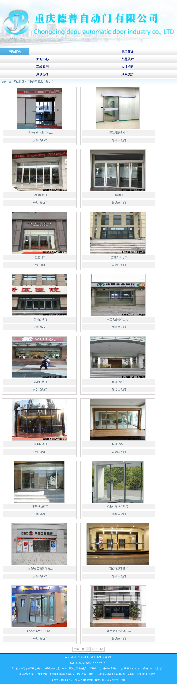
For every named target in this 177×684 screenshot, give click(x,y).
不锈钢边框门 (40, 506)
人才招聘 (127, 66)
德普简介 (127, 51)
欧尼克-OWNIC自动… (40, 631)
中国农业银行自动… (119, 319)
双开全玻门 (119, 381)
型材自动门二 (119, 257)
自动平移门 (119, 444)
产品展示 (127, 59)
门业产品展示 (35, 81)
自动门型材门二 (40, 195)
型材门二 (40, 257)
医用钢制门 (81, 668)
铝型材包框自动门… (119, 506)
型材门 (119, 195)
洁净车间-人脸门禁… (40, 132)
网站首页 (18, 81)
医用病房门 (95, 668)
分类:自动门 (40, 140)
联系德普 (127, 74)
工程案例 (42, 66)
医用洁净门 (130, 668)
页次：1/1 (97, 649)
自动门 (49, 81)
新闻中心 (42, 59)
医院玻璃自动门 (118, 132)
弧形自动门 (40, 444)
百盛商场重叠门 (118, 568)
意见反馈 (42, 74)
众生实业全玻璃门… (119, 631)
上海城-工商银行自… (40, 568)
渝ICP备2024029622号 (72, 680)
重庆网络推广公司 (116, 680)
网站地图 (88, 680)
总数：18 (79, 649)
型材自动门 (40, 319)
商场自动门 (40, 381)
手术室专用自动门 (112, 668)
